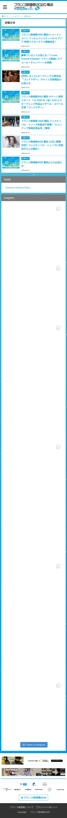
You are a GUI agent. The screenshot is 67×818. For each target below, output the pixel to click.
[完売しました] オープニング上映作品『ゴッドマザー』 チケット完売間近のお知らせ (41, 79)
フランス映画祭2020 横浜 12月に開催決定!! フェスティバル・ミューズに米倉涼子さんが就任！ (42, 145)
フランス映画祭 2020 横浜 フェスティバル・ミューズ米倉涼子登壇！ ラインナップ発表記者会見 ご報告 (41, 124)
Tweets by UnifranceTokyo (17, 188)
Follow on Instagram (34, 744)
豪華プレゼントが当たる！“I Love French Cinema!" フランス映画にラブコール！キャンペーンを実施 (41, 59)
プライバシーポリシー (46, 807)
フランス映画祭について (22, 807)
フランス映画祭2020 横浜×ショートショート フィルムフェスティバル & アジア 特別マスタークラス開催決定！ (41, 38)
